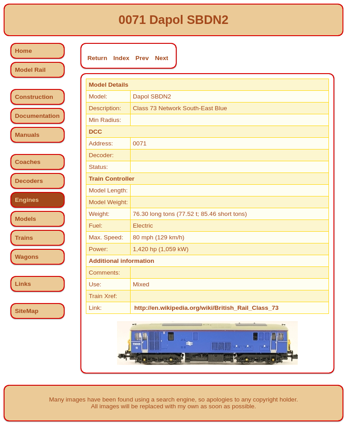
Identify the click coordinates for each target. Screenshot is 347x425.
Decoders (29, 180)
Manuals (27, 134)
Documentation (37, 115)
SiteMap (26, 311)
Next (161, 58)
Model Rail (30, 69)
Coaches (28, 162)
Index (121, 58)
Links (23, 283)
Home (23, 50)
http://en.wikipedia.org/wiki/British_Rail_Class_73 (206, 307)
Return (97, 58)
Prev (142, 58)
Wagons (26, 256)
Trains (24, 237)
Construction (34, 96)
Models (25, 218)
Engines (27, 199)
